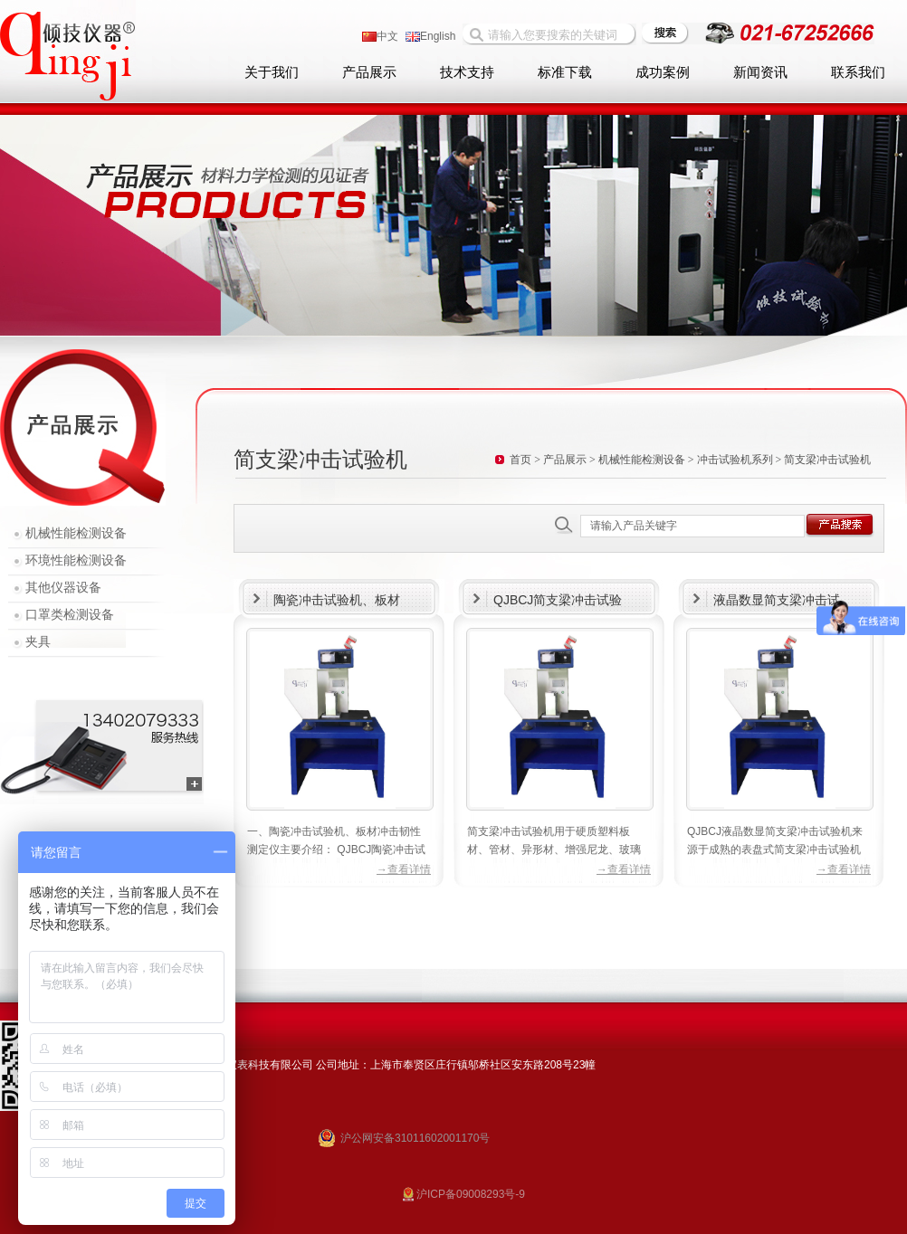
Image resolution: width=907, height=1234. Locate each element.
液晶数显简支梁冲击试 (776, 600)
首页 (520, 459)
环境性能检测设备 (76, 560)
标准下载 (565, 72)
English (430, 36)
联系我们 (858, 72)
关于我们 (271, 72)
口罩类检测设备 (69, 615)
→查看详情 (404, 869)
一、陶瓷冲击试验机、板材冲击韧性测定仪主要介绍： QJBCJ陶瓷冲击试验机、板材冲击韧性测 (336, 849)
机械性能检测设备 (76, 533)
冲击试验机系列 (735, 459)
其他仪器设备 (63, 587)
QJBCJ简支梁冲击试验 (557, 600)
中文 (380, 36)
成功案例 (662, 72)
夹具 (38, 642)
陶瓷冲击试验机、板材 (336, 600)
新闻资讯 (760, 72)
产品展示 (369, 72)
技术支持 (467, 72)
